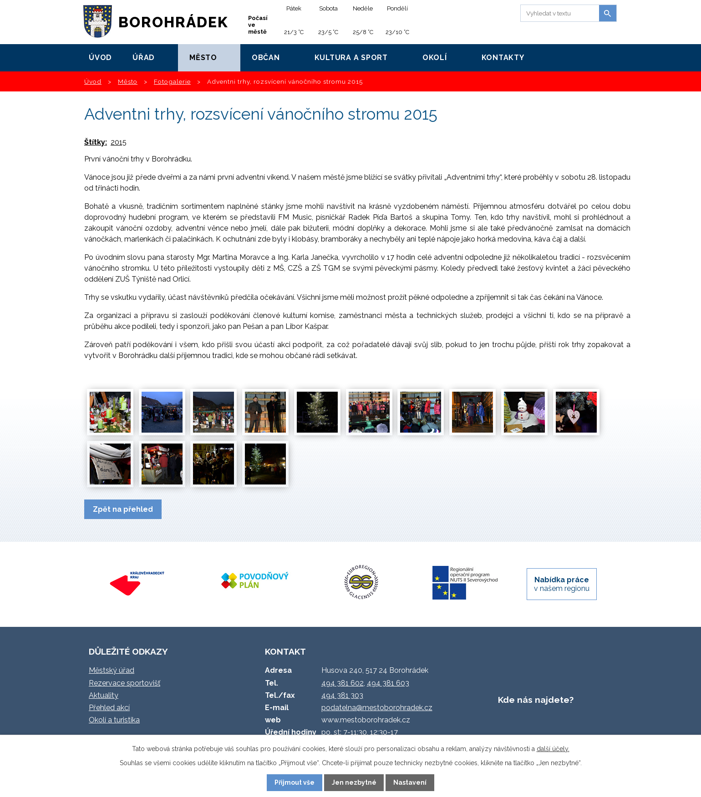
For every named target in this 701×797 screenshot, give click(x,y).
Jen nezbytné (354, 782)
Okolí (434, 57)
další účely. (553, 748)
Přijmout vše (294, 782)
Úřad (143, 57)
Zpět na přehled (123, 509)
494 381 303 (342, 695)
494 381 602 (342, 683)
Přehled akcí (109, 707)
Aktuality (103, 695)
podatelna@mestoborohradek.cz (376, 707)
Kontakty (503, 57)
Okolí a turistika (114, 720)
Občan (266, 57)
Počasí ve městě (258, 25)
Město (203, 57)
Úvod (100, 57)
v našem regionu (561, 584)
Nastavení (410, 782)
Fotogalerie (172, 81)
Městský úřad (111, 670)
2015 (119, 142)
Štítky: (95, 142)
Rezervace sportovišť (124, 683)
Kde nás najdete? (536, 700)
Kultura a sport (351, 57)
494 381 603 (388, 683)
